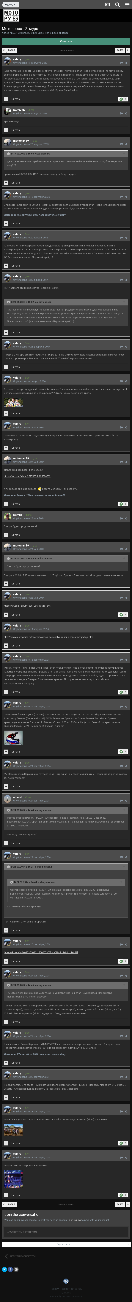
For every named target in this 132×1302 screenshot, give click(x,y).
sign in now (75, 1220)
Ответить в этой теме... (23, 1232)
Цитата (16, 99)
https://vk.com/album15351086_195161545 (27, 605)
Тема (54, 1288)
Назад (11, 50)
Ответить (66, 41)
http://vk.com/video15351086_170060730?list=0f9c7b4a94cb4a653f (41, 952)
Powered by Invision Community (66, 1296)
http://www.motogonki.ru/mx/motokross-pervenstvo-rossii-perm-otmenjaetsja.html (49, 637)
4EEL (12, 32)
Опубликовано (30, 62)
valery (17, 59)
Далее (120, 50)
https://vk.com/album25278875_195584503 (27, 476)
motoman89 (21, 140)
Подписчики (63, 1244)
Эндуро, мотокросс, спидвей (51, 32)
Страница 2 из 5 (66, 50)
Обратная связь (72, 1288)
